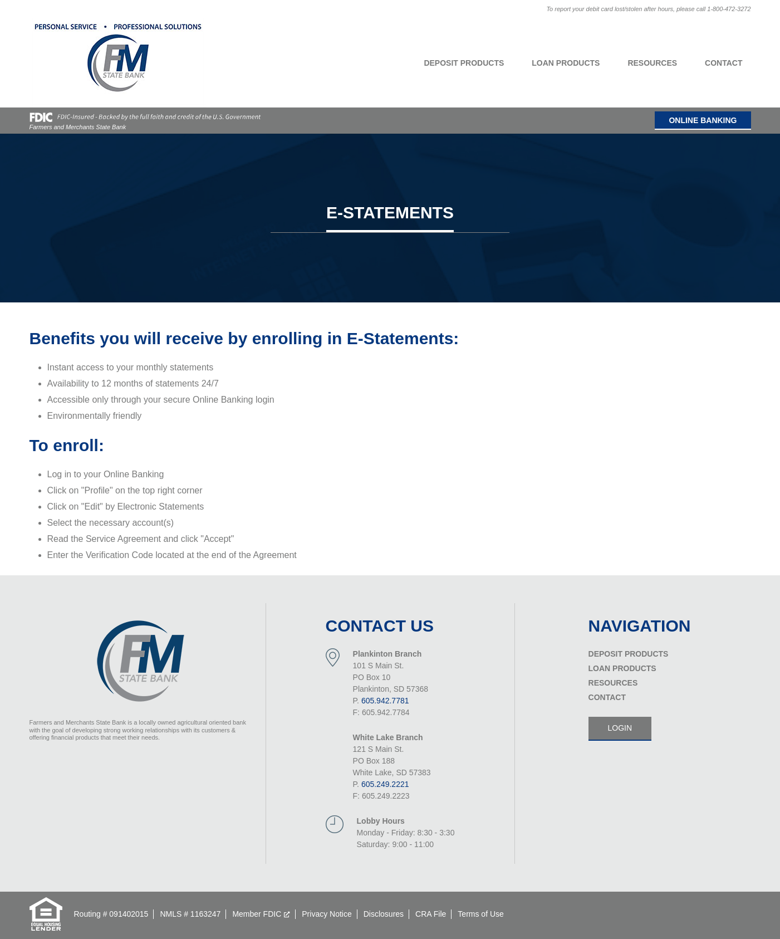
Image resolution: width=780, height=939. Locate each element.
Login (620, 727)
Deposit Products (464, 62)
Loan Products (566, 62)
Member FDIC (256, 913)
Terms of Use (480, 913)
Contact (723, 62)
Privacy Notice (326, 913)
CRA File (430, 913)
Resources (652, 62)
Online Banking (703, 120)
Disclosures (384, 913)
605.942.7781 (385, 700)
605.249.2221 (385, 784)
